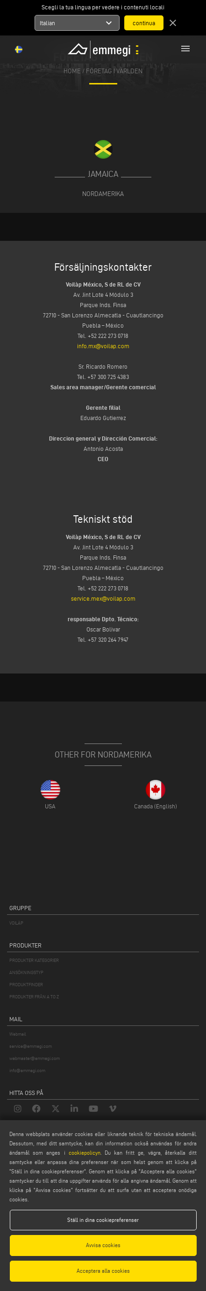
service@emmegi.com (30, 1046)
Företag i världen (114, 71)
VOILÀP (16, 923)
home (72, 71)
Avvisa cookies (103, 1245)
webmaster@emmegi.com (34, 1058)
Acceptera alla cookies (103, 1271)
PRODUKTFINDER (26, 984)
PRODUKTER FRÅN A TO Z (34, 996)
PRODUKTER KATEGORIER (34, 960)
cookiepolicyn (82, 1153)
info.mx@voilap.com (103, 346)
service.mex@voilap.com (103, 598)
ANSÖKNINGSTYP (26, 972)
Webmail (17, 1034)
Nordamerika (103, 193)
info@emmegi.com (27, 1070)
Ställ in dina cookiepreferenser (103, 1220)
